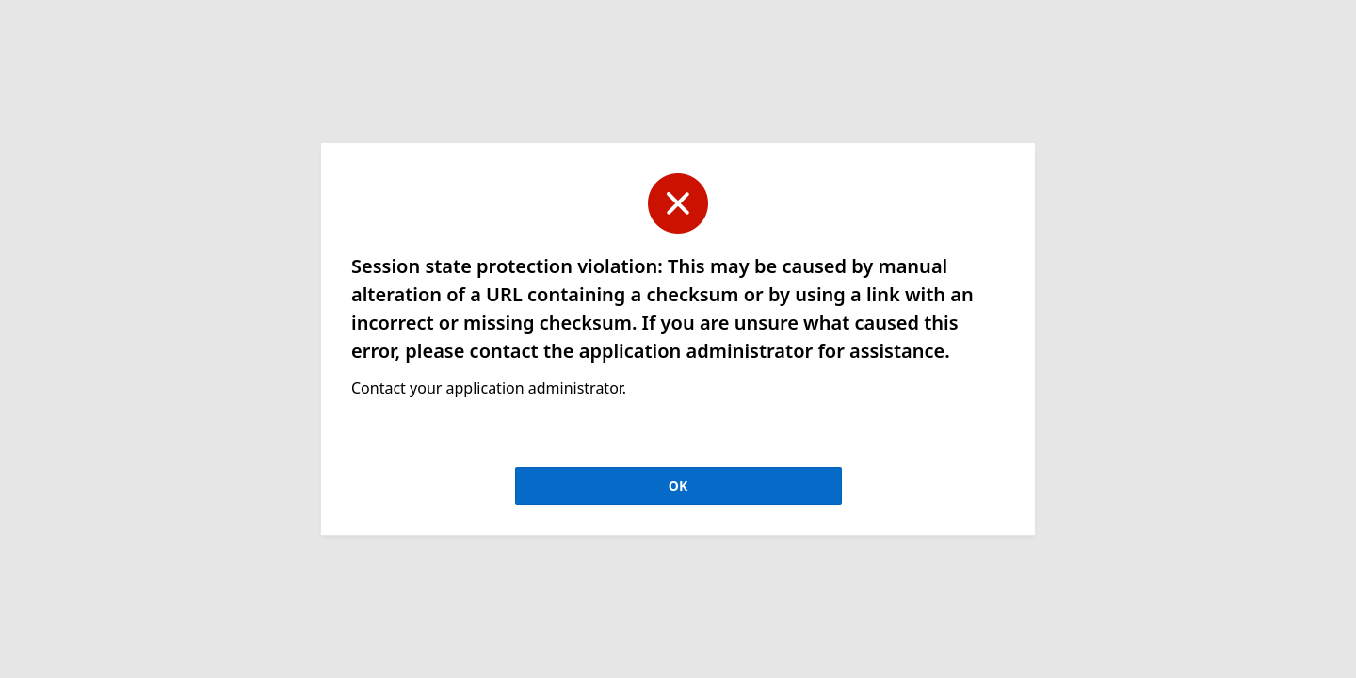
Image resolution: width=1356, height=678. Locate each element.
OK (678, 485)
